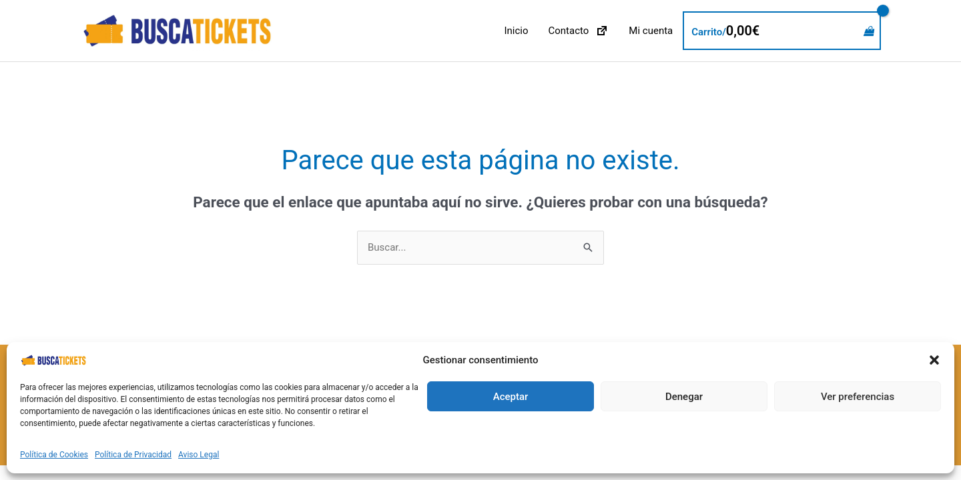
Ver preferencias (857, 397)
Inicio (516, 31)
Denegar (684, 397)
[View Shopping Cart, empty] (782, 30)
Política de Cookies (54, 454)
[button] (934, 360)
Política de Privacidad (133, 454)
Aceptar (511, 397)
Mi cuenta (651, 31)
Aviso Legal (198, 454)
